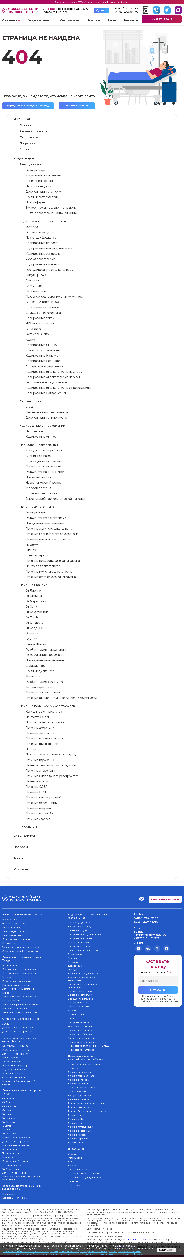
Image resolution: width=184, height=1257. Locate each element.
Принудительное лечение (45, 523)
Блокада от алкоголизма (43, 312)
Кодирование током (40, 318)
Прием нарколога (38, 477)
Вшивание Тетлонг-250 (42, 302)
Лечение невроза (38, 808)
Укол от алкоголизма (40, 259)
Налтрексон (34, 431)
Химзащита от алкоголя (43, 350)
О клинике (9, 20)
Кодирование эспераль (43, 253)
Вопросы (93, 20)
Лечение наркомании (36, 585)
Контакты (131, 20)
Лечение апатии (37, 781)
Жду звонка (157, 990)
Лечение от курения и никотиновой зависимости (61, 697)
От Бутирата (34, 622)
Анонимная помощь (40, 456)
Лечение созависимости (43, 466)
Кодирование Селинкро (43, 361)
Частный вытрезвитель (42, 197)
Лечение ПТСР (36, 792)
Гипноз (31, 550)
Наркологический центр (43, 482)
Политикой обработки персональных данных (30, 1251)
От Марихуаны (36, 601)
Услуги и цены (38, 20)
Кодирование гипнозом (43, 264)
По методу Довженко (41, 237)
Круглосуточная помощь (44, 461)
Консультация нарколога (44, 450)
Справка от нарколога (41, 493)
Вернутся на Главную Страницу (28, 105)
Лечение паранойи (39, 813)
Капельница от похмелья (44, 175)
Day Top (31, 638)
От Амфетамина (37, 612)
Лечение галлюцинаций (43, 797)
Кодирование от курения (44, 436)
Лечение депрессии (40, 733)
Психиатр (33, 749)
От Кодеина (34, 628)
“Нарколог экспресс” (138, 1237)
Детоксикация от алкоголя (45, 191)
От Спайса (33, 617)
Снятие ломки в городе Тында (21, 1017)
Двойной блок (36, 291)
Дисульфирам (36, 275)
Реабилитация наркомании (46, 649)
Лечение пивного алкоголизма (48, 539)
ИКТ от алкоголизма (40, 323)
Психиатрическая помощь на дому (51, 754)
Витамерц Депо (37, 334)
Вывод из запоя (32, 164)
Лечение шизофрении (42, 744)
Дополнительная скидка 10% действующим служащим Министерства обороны (92, 2)
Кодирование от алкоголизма (43, 221)
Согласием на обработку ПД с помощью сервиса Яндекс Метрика (103, 1254)
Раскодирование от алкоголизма (49, 269)
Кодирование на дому (42, 243)
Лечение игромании (40, 760)
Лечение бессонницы (41, 803)
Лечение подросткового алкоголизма (53, 560)
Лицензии (27, 143)
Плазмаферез (35, 202)
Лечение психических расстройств (47, 706)
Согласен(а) (166, 1250)
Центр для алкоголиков (43, 566)
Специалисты (69, 20)
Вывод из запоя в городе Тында (22, 914)
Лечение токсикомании (43, 692)
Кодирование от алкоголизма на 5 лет (53, 377)
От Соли (31, 606)
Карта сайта (74, 1184)
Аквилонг (32, 280)
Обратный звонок (77, 105)
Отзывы (26, 125)
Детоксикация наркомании (45, 655)
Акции (24, 149)
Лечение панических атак (44, 738)
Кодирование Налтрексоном (46, 393)
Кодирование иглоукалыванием (49, 248)
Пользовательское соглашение (84, 1172)
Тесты (112, 20)
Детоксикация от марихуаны (46, 417)
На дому (32, 544)
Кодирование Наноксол (43, 355)
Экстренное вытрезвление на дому (51, 207)
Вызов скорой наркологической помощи (55, 498)
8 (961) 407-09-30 (126, 12)
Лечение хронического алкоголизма (52, 534)
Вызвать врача (161, 19)
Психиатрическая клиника (45, 722)
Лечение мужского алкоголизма (49, 571)
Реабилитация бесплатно (44, 681)
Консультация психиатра (44, 711)
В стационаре (36, 170)
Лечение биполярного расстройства (52, 776)
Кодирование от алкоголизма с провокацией (58, 387)
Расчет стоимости (34, 131)
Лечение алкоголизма (37, 506)
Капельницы (29, 827)
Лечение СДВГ (36, 786)
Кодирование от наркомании (42, 425)
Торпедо (32, 226)
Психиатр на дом (38, 717)
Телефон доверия (38, 488)
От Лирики (33, 590)
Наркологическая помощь (40, 444)
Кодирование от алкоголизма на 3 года (54, 371)
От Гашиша (34, 596)
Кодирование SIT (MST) (43, 345)
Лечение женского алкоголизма (49, 528)
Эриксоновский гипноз (42, 307)
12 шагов (32, 633)
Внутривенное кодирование (46, 382)
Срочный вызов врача (165, 899)
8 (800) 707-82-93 (126, 8)
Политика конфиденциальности (84, 1176)
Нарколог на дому (39, 186)
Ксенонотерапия (38, 555)
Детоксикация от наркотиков (47, 412)
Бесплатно (33, 676)
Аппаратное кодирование (44, 366)
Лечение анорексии (40, 770)
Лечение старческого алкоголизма (51, 577)
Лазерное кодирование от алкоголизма (54, 296)
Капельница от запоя (41, 181)
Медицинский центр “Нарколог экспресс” (20, 10)
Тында (51, 8)
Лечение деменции (40, 727)
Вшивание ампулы (39, 232)
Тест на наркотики (39, 687)
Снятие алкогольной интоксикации (51, 213)
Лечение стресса (38, 819)
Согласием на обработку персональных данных (88, 1251)
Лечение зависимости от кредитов (51, 765)
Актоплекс (33, 328)
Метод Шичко (36, 644)
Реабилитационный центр (45, 472)
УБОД (30, 406)
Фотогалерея (30, 137)
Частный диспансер (40, 671)
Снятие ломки (30, 401)
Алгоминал (34, 286)
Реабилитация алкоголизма (46, 517)
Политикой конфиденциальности (41, 1254)
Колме (30, 339)
